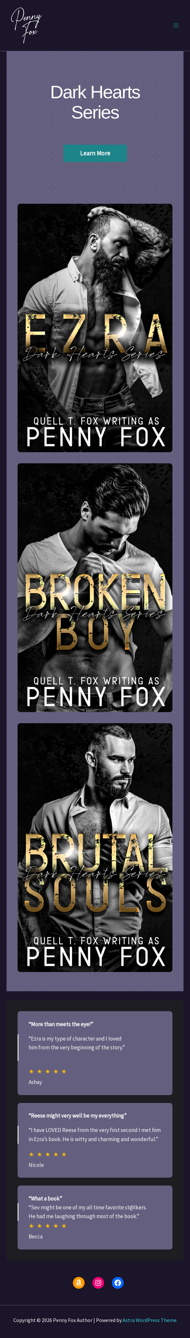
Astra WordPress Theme (150, 1320)
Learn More (95, 153)
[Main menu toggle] (176, 25)
